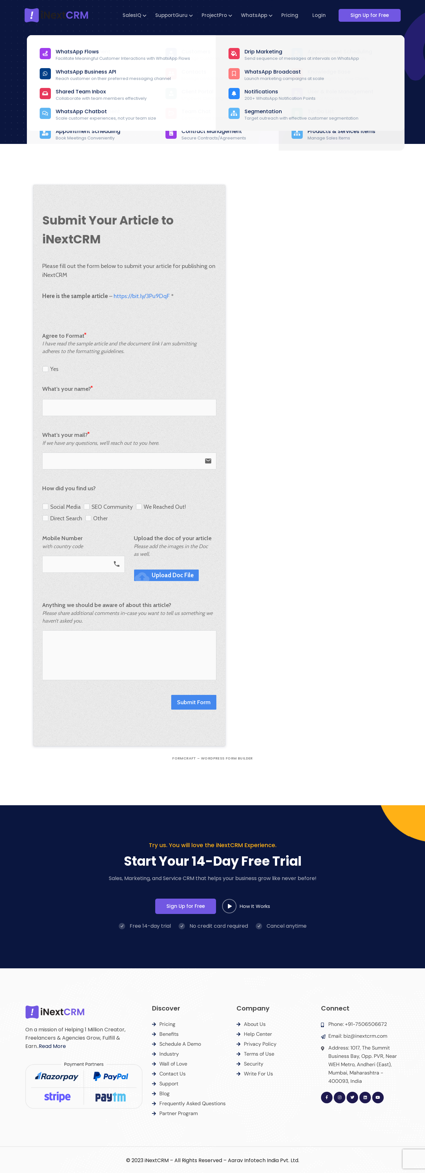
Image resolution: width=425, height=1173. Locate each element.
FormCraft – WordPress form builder (212, 758)
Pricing (290, 15)
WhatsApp (255, 15)
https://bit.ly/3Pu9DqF (141, 296)
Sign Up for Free (372, 15)
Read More (52, 1046)
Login (320, 15)
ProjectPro (215, 15)
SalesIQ (133, 15)
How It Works (246, 906)
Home (194, 94)
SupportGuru (172, 15)
